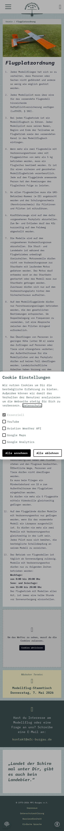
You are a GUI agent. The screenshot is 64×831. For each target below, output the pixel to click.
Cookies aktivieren (32, 647)
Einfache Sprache (32, 824)
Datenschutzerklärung (32, 813)
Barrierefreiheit (32, 818)
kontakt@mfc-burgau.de (32, 739)
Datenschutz (32, 405)
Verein (9, 21)
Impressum (32, 808)
